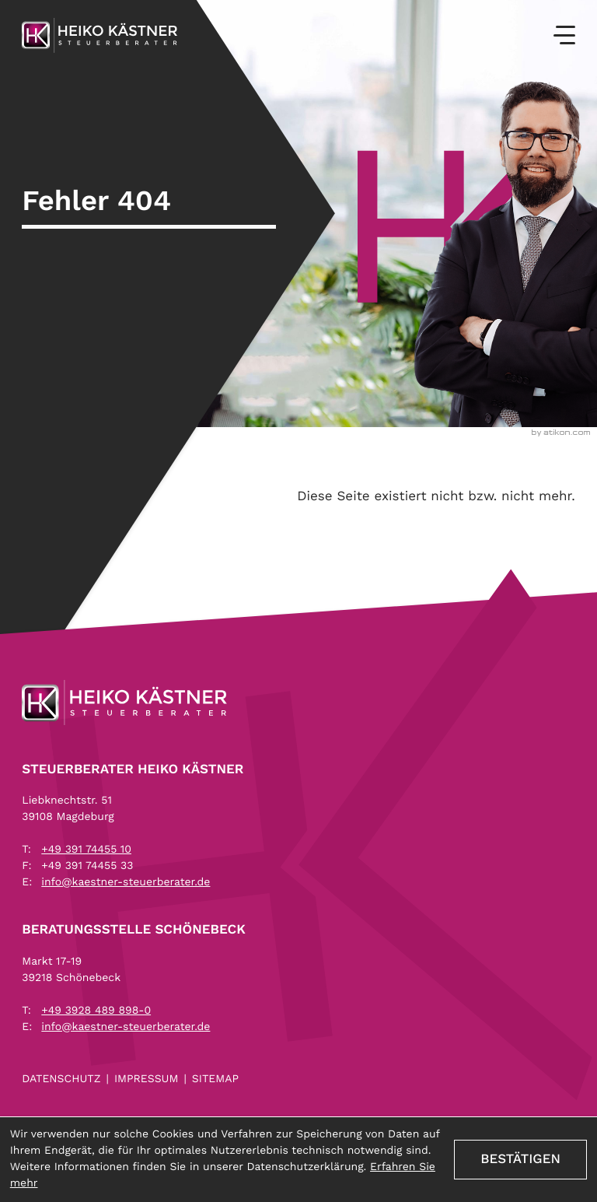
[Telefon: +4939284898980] (96, 1011)
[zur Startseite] (99, 35)
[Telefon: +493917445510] (86, 850)
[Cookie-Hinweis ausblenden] (520, 1159)
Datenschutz (61, 1079)
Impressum (146, 1079)
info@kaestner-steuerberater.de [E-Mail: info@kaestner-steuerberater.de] (125, 882)
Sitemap (215, 1079)
